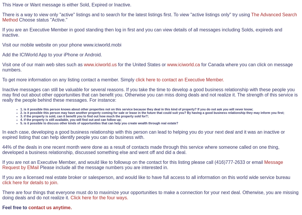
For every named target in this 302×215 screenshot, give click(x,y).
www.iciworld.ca (183, 64)
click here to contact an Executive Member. (180, 79)
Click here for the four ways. (99, 197)
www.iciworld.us (100, 64)
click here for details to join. (30, 182)
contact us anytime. (50, 207)
